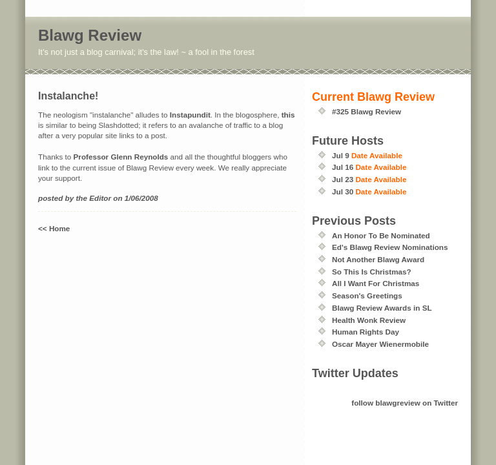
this (288, 114)
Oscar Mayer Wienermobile (380, 344)
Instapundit (190, 114)
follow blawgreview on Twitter (404, 402)
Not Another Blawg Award (378, 259)
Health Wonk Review (369, 320)
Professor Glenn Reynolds (121, 156)
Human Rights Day (365, 331)
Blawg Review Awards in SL (382, 308)
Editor (100, 198)
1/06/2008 (141, 198)
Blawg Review (89, 35)
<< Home (54, 228)
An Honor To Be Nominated (381, 235)
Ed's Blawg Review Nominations (390, 247)
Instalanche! (68, 95)
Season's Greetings (367, 295)
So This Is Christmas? (371, 271)
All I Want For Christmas (375, 283)
